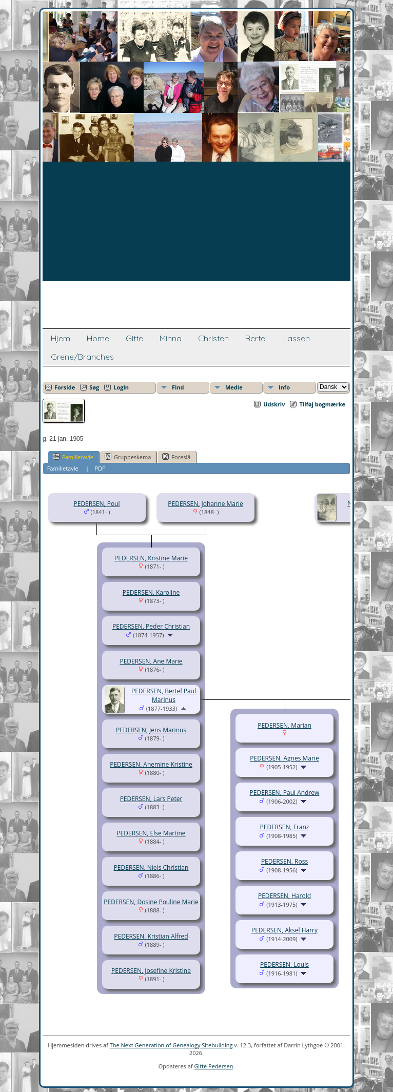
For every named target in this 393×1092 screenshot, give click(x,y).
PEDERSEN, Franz (284, 827)
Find (178, 387)
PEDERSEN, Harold (284, 895)
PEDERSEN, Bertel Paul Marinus (163, 695)
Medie (234, 387)
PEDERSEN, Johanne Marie (205, 503)
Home (98, 338)
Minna (171, 338)
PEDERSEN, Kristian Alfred (151, 936)
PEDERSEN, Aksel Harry (284, 930)
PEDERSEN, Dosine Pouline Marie (151, 902)
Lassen (296, 338)
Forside (64, 387)
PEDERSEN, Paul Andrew (285, 792)
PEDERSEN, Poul (97, 503)
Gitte (134, 338)
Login (121, 387)
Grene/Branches (82, 357)
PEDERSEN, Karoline (151, 592)
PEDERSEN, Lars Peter (151, 798)
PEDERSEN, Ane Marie (151, 661)
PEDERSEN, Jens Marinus (151, 730)
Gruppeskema (128, 457)
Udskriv (274, 404)
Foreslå (176, 457)
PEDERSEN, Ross (284, 861)
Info (284, 387)
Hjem (60, 338)
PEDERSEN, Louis (284, 964)
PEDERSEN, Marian (284, 725)
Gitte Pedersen (213, 1066)
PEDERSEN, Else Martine (150, 833)
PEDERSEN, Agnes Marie (284, 758)
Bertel (256, 338)
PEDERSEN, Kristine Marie (151, 558)
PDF (99, 468)
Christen (213, 338)
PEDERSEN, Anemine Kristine (151, 764)
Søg (94, 387)
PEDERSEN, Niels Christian (151, 867)
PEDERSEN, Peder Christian (151, 626)
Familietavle (73, 457)
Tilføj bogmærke (322, 404)
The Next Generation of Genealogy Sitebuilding (171, 1045)
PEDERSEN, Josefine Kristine (151, 970)
